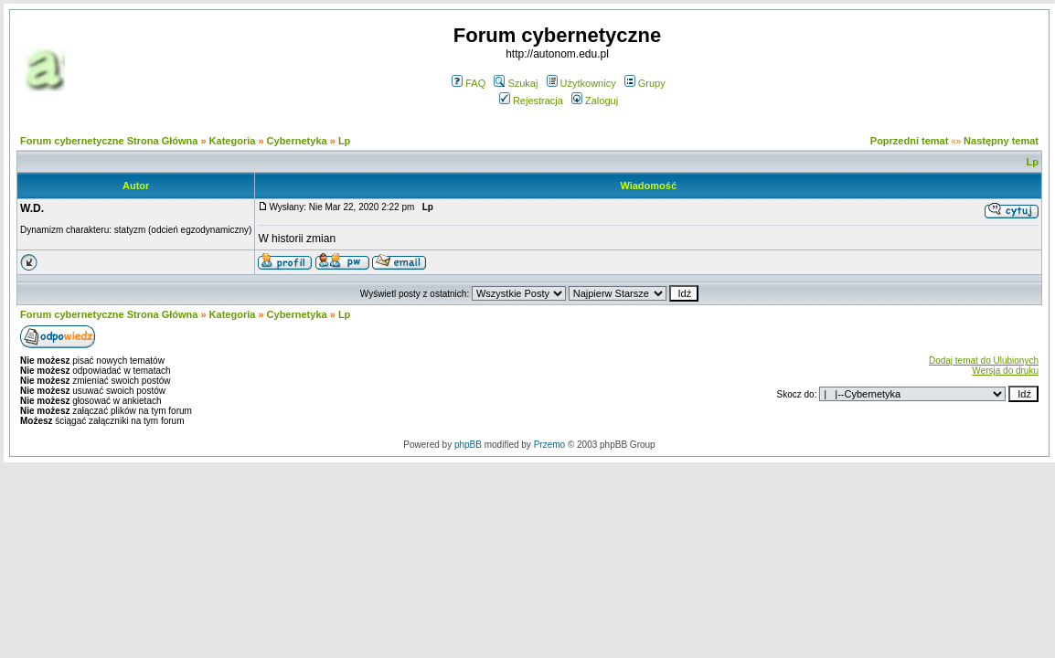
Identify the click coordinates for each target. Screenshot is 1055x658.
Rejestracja (531, 100)
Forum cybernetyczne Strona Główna (108, 140)
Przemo (549, 445)
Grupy (645, 83)
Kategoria (232, 140)
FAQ (468, 83)
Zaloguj (594, 100)
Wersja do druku (1005, 371)
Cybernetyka (297, 140)
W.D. (32, 208)
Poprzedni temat (909, 140)
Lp (344, 140)
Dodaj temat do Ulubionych (984, 361)
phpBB (468, 445)
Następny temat (1001, 140)
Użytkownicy (581, 83)
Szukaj (516, 83)
